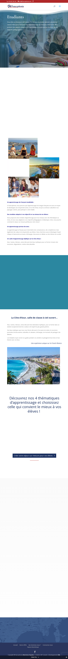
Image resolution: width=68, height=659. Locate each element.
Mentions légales (28, 655)
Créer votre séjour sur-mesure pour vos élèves (33, 455)
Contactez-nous (48, 645)
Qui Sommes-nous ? (35, 645)
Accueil (15, 645)
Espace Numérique (33, 647)
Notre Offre (23, 645)
